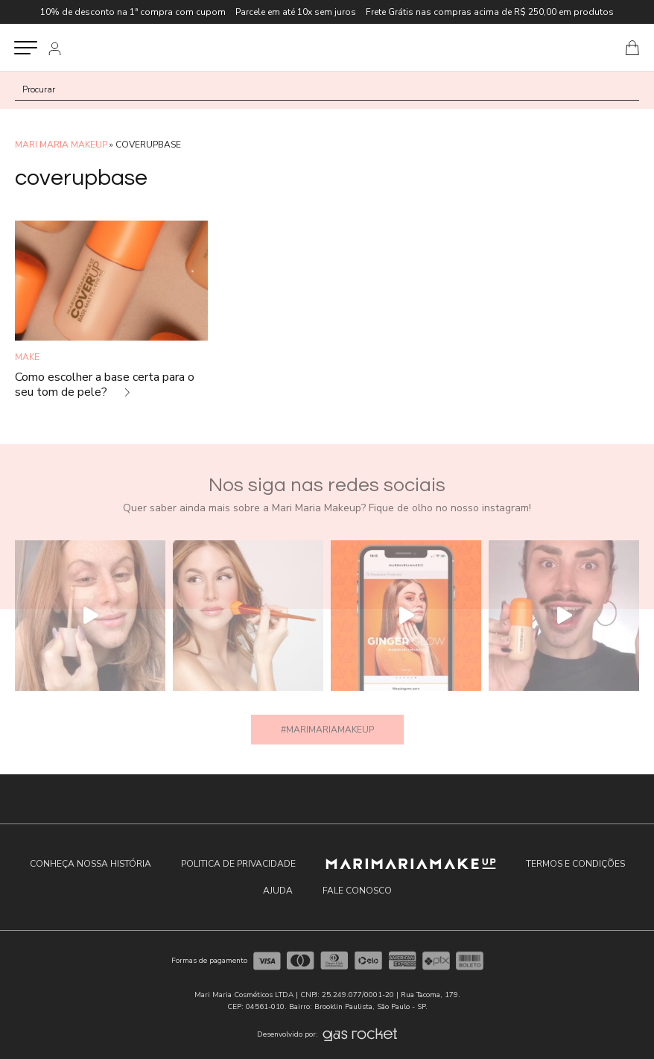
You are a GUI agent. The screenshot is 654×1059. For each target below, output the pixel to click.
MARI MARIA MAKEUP (61, 145)
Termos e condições (575, 864)
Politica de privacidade (238, 864)
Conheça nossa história (90, 864)
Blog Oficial (326, 47)
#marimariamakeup (327, 730)
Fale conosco (357, 891)
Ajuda (278, 891)
